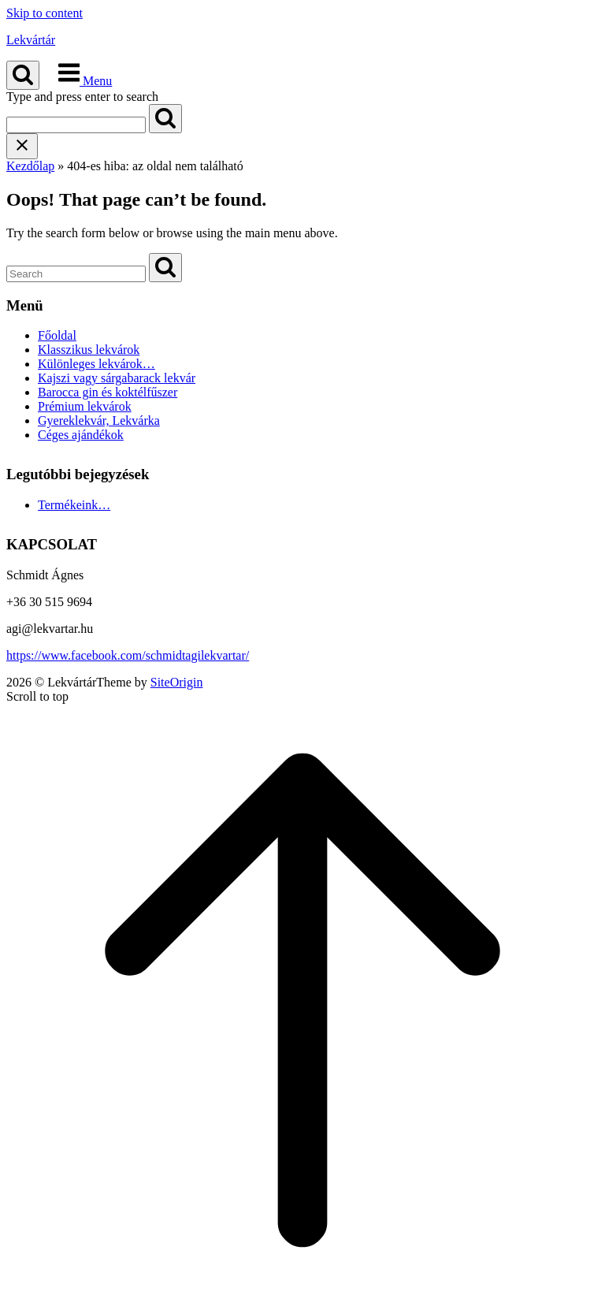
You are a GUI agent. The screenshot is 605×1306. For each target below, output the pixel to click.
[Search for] (76, 125)
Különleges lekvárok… (96, 363)
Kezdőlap (30, 166)
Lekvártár (30, 40)
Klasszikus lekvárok (88, 349)
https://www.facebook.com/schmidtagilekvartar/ (127, 655)
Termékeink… (74, 505)
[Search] (165, 118)
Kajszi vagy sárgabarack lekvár (116, 378)
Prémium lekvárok (85, 406)
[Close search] (22, 146)
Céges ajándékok (81, 434)
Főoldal (57, 335)
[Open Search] (22, 75)
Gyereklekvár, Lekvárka (99, 420)
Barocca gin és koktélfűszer (107, 392)
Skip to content (44, 13)
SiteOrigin (176, 682)
